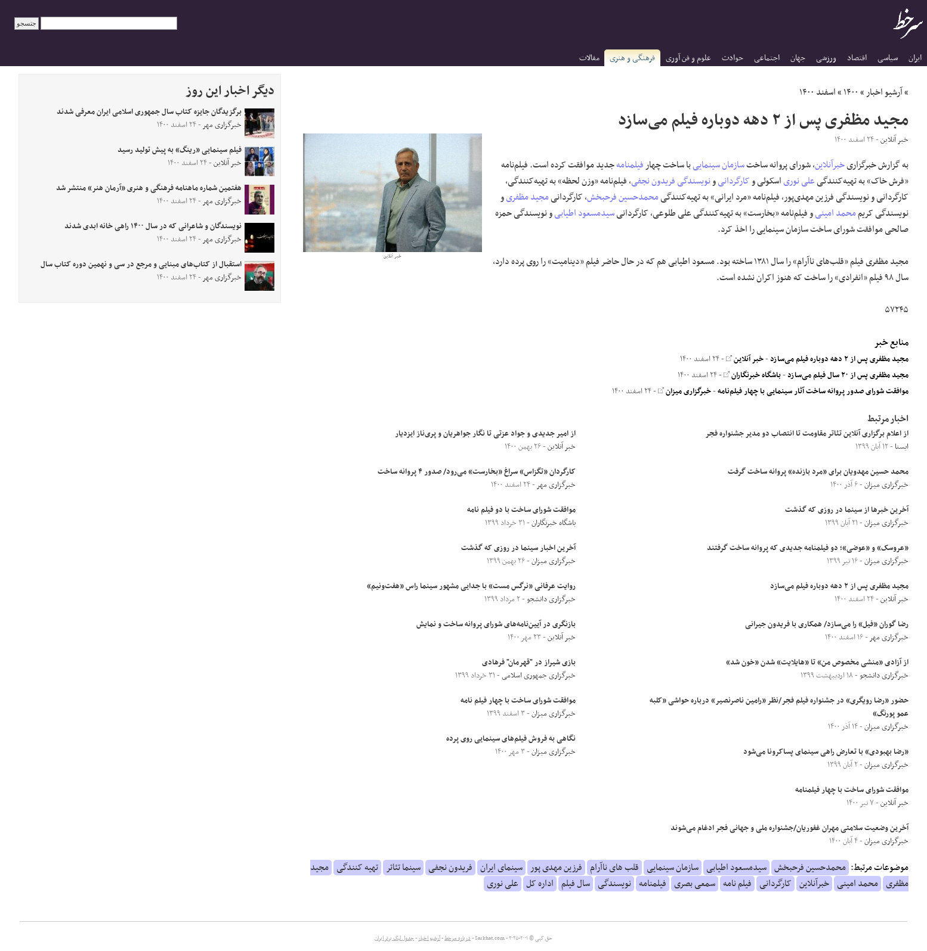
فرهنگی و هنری (632, 58)
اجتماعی (767, 58)
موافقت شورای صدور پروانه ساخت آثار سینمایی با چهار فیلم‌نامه (813, 391)
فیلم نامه (737, 883)
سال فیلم (575, 883)
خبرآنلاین (830, 165)
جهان (797, 58)
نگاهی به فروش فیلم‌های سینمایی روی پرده (511, 738)
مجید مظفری (527, 197)
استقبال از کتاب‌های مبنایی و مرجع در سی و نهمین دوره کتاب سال (141, 264)
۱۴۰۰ (850, 92)
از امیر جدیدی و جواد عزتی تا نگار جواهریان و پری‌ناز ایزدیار (485, 433)
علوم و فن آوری (688, 58)
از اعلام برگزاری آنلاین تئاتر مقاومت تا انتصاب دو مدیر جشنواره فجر (807, 433)
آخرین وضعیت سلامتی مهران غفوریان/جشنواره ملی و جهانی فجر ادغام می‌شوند (789, 828)
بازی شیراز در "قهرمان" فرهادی (529, 662)
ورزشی (826, 58)
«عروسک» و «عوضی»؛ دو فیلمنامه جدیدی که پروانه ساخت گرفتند (808, 548)
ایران (915, 58)
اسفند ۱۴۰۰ (817, 92)
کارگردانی (734, 181)
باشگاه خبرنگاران (752, 375)
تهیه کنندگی (357, 867)
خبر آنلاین (745, 359)
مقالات (589, 58)
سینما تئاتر (403, 867)
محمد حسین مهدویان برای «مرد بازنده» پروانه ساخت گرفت (818, 471)
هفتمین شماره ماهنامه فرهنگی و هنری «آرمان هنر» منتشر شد (149, 188)
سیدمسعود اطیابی (584, 213)
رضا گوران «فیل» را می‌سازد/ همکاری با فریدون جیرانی (827, 624)
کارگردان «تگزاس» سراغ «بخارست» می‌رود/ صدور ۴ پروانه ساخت (477, 471)
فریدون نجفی (653, 181)
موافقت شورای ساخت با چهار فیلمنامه (852, 790)
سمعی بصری (694, 883)
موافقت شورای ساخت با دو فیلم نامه (521, 510)
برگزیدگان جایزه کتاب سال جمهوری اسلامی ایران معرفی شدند (149, 112)
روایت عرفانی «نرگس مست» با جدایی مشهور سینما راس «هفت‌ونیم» (471, 586)
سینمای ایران (501, 867)
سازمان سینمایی (718, 165)
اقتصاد (857, 58)
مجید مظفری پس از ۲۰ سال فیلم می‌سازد (848, 375)
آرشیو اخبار (884, 92)
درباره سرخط (457, 938)
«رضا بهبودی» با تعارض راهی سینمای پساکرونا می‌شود (826, 752)
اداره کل (540, 883)
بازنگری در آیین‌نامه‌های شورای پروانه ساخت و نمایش (496, 624)
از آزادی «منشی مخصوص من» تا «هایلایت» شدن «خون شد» (817, 662)
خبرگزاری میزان (684, 391)
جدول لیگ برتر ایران (394, 938)
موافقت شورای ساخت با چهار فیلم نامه (518, 700)
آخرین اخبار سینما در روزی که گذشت (518, 548)
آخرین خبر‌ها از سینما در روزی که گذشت (847, 510)
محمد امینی (835, 213)
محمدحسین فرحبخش (623, 197)
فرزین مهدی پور (556, 867)
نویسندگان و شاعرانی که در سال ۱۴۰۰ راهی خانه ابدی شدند (153, 226)
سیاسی (887, 58)
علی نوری (799, 181)
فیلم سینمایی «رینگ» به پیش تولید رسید (180, 150)
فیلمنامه (630, 165)
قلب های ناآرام (614, 867)
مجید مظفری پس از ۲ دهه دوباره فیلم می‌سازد (839, 359)
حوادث (732, 58)
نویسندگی (693, 181)
